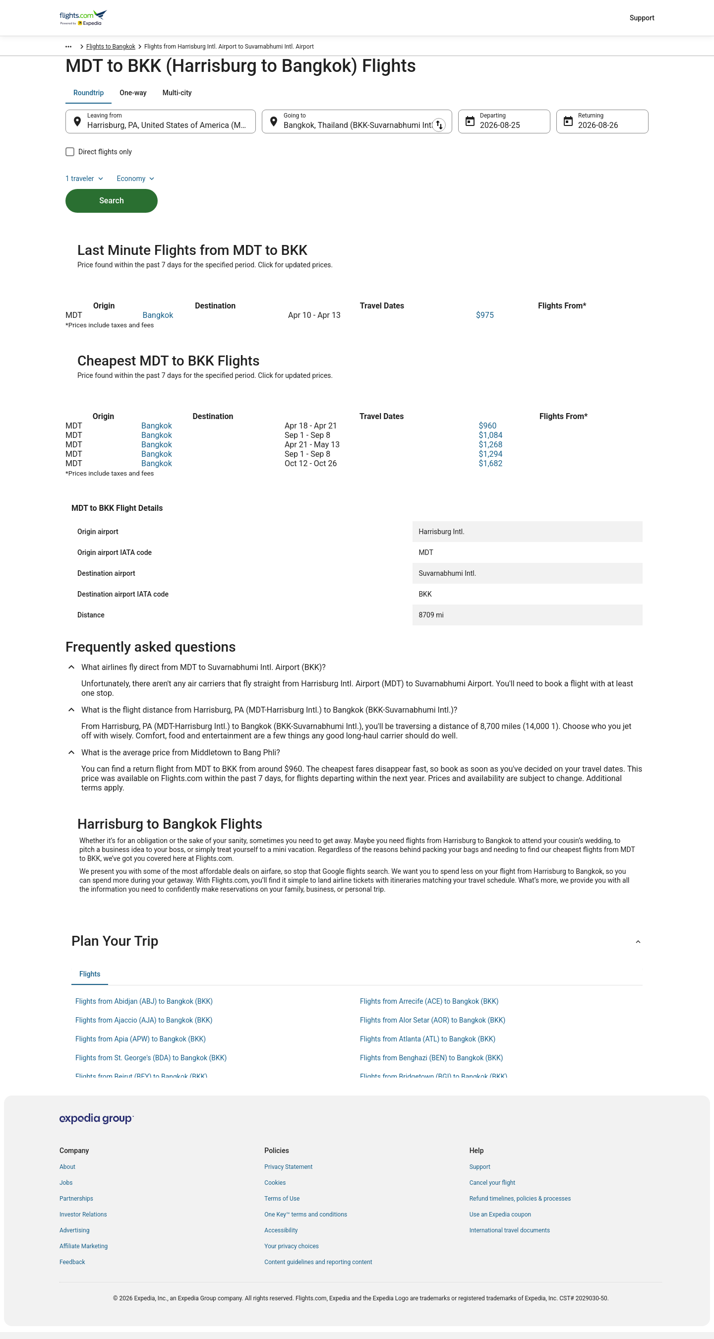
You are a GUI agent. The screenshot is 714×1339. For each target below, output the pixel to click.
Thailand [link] (111, 48)
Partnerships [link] (76, 1205)
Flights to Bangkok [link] (226, 48)
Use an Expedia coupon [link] (500, 1221)
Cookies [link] (275, 1189)
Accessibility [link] (281, 1237)
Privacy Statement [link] (288, 1173)
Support (642, 18)
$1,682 (490, 470)
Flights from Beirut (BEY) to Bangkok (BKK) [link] (141, 1084)
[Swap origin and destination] (261, 126)
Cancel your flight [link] (493, 1189)
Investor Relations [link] (83, 1221)
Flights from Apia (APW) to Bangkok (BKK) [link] (140, 1046)
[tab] (88, 98)
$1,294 (490, 461)
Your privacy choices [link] (291, 1253)
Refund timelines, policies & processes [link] (520, 1205)
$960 (487, 432)
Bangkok (157, 322)
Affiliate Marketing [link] (84, 1253)
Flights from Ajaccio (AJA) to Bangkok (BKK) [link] (144, 1027)
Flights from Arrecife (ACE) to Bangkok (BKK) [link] (429, 1008)
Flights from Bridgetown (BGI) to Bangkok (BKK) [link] (433, 1084)
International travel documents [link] (510, 1237)
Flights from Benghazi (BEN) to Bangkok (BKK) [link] (431, 1065)
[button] (357, 948)
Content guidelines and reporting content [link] (318, 1269)
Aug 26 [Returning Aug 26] (590, 130)
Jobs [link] (66, 1189)
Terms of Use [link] (281, 1205)
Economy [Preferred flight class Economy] (617, 97)
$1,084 (490, 442)
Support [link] (480, 1173)
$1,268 (490, 451)
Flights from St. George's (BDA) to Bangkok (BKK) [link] (151, 1065)
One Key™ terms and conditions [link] (305, 1221)
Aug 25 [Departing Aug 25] (492, 130)
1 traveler (566, 97)
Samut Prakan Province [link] (162, 48)
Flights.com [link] (75, 48)
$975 (485, 322)
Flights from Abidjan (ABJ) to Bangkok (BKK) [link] (144, 1008)
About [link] (67, 1173)
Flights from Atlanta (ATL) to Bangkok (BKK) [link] (427, 1046)
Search (111, 188)
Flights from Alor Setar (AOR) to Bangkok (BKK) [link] (432, 1027)
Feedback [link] (72, 1269)
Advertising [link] (74, 1237)
